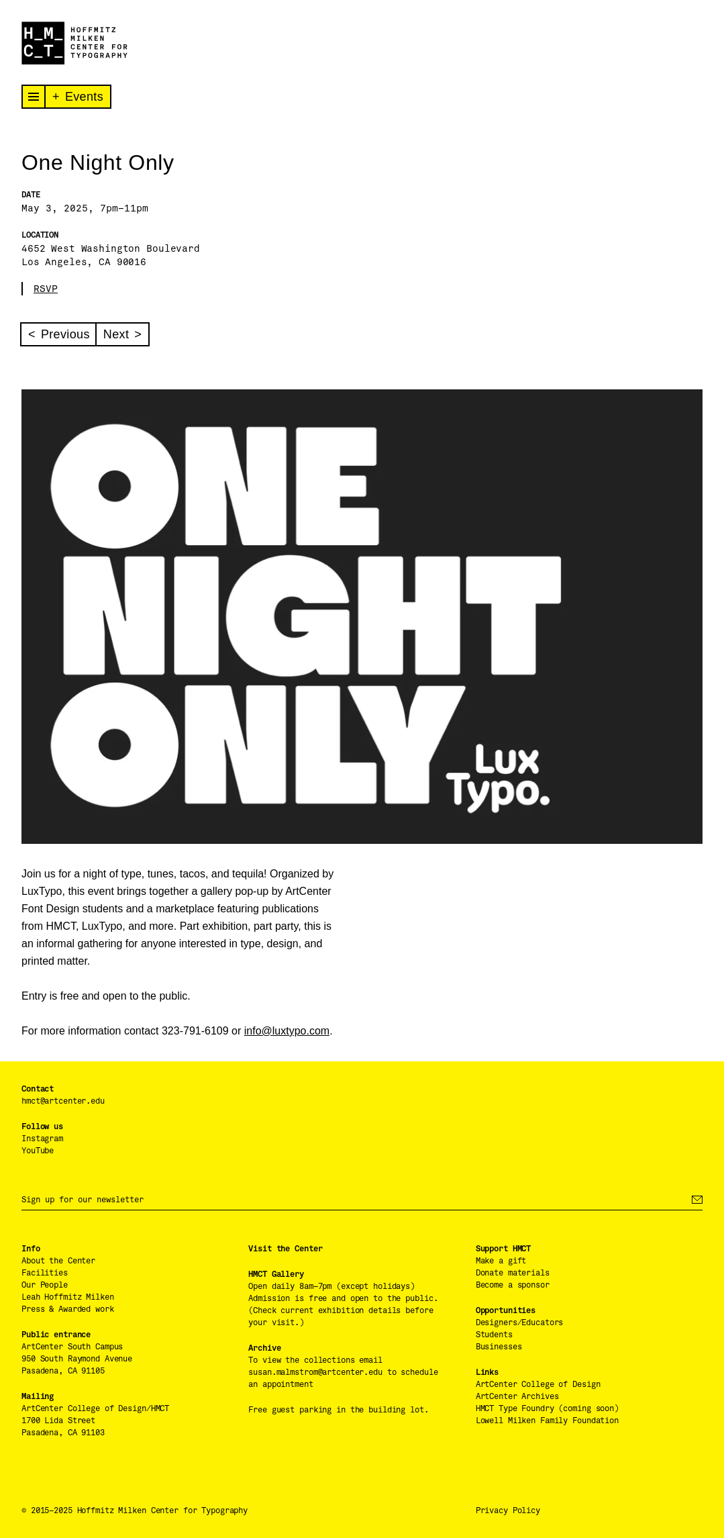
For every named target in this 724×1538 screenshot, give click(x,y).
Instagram (42, 1138)
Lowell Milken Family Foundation (547, 1420)
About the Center (58, 1260)
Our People (44, 1285)
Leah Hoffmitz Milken (67, 1297)
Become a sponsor (513, 1285)
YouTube (37, 1150)
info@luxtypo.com (286, 1031)
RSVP (46, 288)
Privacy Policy (508, 1510)
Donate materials (513, 1273)
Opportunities (505, 1310)
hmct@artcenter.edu (63, 1101)
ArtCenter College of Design (538, 1384)
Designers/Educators (520, 1322)
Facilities (44, 1273)
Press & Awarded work (67, 1309)
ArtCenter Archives (517, 1396)
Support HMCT (503, 1248)
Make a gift (501, 1260)
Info (30, 1248)
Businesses (499, 1346)
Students (494, 1334)
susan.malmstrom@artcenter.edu (315, 1372)
